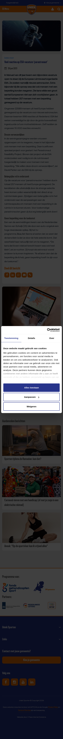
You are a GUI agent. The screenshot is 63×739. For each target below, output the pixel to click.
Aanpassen (31, 397)
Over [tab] (51, 338)
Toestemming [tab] (11, 338)
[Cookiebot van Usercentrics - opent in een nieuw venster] (47, 330)
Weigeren (31, 406)
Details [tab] (31, 338)
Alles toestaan (31, 387)
